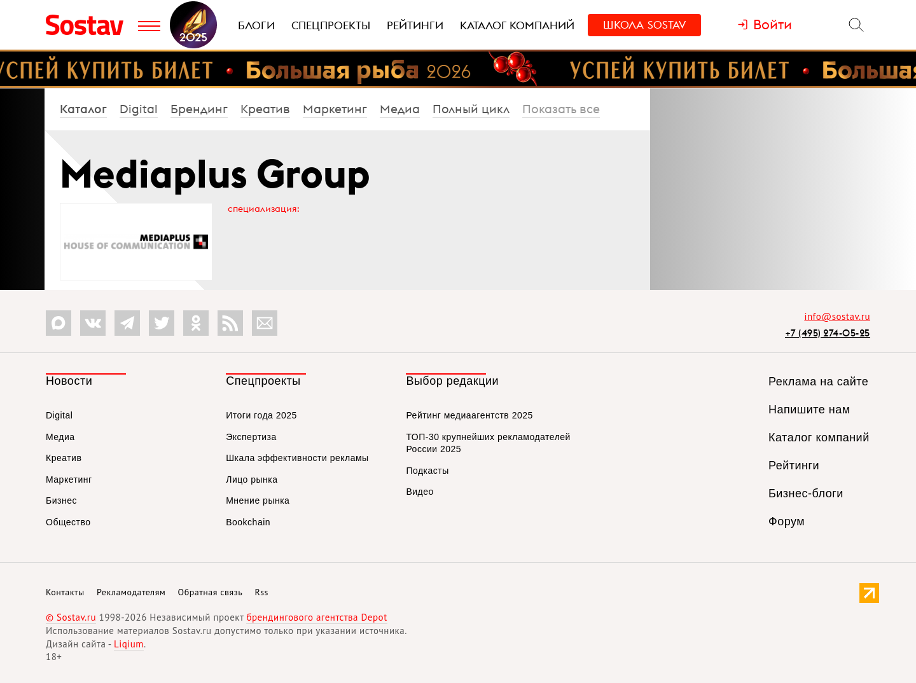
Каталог (83, 108)
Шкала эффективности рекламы (297, 458)
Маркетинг (335, 108)
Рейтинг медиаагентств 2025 (469, 415)
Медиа (400, 108)
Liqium (129, 644)
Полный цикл (471, 108)
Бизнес (61, 500)
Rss (261, 592)
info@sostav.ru (837, 316)
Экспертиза (251, 437)
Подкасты (427, 471)
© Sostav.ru (71, 617)
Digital (139, 108)
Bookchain (248, 522)
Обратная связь (210, 592)
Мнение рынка (257, 500)
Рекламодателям (131, 592)
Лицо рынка (251, 479)
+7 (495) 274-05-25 (827, 333)
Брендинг (199, 108)
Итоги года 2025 (261, 415)
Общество (68, 522)
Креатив (265, 108)
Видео (419, 491)
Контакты (65, 592)
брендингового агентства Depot (316, 617)
